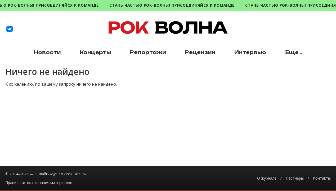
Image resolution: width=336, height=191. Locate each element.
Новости (47, 52)
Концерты (95, 52)
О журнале (266, 178)
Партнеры (295, 178)
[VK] (9, 29)
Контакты (322, 178)
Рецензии (200, 52)
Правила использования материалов (38, 182)
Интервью (250, 52)
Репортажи (148, 52)
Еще (293, 52)
